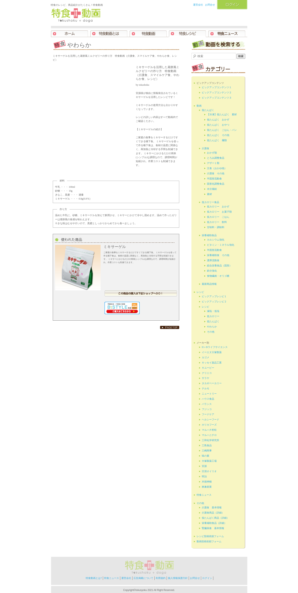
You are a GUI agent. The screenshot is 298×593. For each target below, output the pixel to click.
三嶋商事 (207, 450)
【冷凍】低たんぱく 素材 (222, 114)
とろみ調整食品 (215, 157)
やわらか (212, 326)
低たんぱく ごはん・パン (222, 130)
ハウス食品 (208, 398)
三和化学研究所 (210, 440)
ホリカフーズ (209, 424)
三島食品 (207, 445)
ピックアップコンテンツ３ (217, 97)
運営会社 (198, 4)
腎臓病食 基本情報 (213, 528)
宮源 (204, 466)
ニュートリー (209, 393)
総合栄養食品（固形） (219, 265)
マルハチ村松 (209, 429)
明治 (204, 476)
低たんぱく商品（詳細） (215, 517)
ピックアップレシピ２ (214, 301)
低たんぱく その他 (218, 135)
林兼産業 (207, 486)
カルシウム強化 (215, 239)
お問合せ (210, 4)
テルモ (205, 388)
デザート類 (213, 163)
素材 (209, 194)
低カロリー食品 (210, 202)
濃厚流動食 (213, 260)
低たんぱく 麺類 (217, 140)
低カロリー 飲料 (217, 222)
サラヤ (205, 378)
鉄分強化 (212, 270)
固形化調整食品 (215, 183)
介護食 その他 (215, 173)
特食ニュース (204, 494)
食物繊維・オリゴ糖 (218, 275)
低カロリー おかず (218, 206)
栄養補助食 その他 (218, 255)
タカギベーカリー (212, 383)
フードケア (208, 414)
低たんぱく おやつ (218, 124)
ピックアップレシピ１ (214, 296)
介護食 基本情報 (212, 507)
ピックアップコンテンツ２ (217, 92)
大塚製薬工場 (209, 460)
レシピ (200, 292)
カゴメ (205, 357)
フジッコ (207, 409)
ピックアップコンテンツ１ (217, 87)
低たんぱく (208, 110)
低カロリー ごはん (218, 216)
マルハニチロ (209, 435)
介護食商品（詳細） (213, 512)
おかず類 (212, 152)
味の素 (205, 455)
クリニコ (207, 373)
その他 (210, 331)
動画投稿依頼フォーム (209, 541)
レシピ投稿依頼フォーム (210, 536)
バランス (207, 404)
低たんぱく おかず (218, 119)
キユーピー (208, 367)
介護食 (205, 148)
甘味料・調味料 (215, 227)
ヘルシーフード (210, 419)
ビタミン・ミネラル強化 (220, 244)
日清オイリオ (209, 471)
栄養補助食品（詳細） (214, 523)
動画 (199, 105)
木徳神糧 (207, 481)
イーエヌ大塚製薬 (212, 352)
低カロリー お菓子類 (219, 211)
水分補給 (212, 189)
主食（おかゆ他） (217, 168)
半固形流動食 (214, 178)
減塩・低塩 (213, 311)
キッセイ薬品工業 (212, 362)
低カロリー (213, 316)
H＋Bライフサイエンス (215, 347)
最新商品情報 (209, 284)
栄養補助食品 (209, 235)
